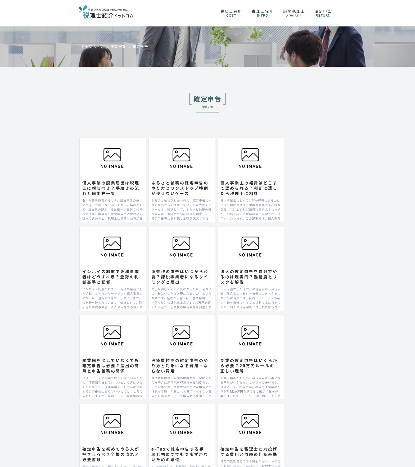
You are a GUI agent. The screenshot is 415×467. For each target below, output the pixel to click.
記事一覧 (118, 46)
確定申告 (323, 12)
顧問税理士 (294, 13)
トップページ (92, 46)
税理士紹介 (263, 12)
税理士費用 (231, 12)
